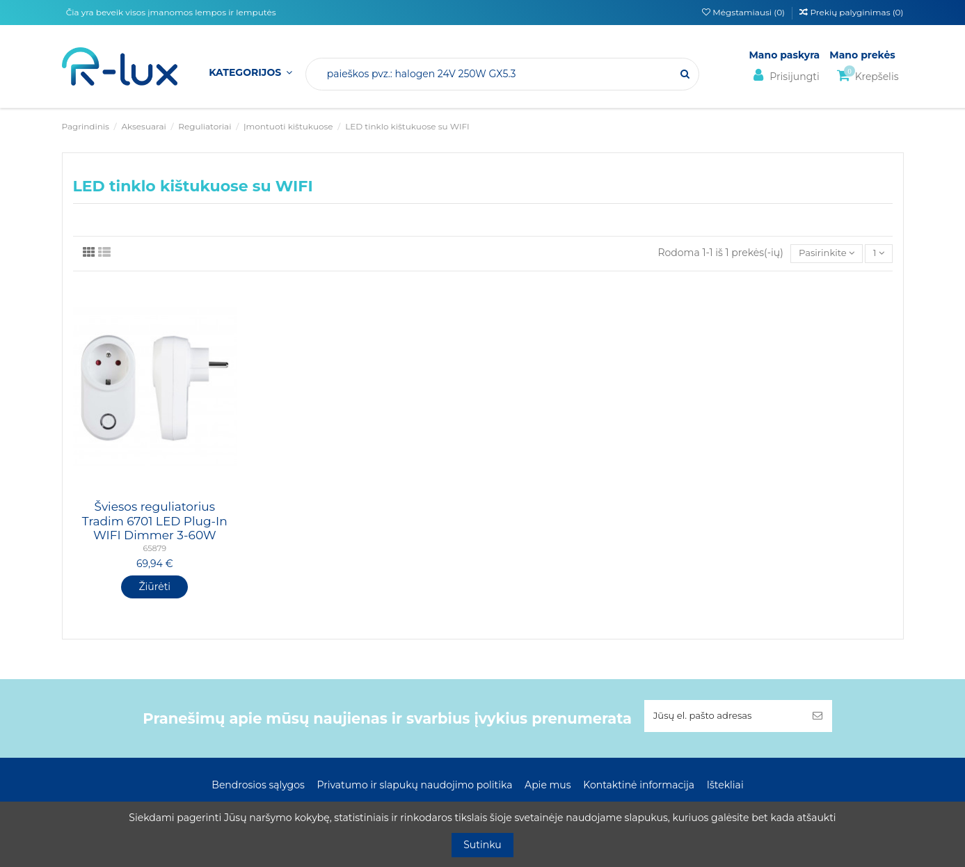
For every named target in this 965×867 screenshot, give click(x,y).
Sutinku (482, 844)
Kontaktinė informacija (638, 787)
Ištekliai (725, 787)
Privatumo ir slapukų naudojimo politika (414, 787)
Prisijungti (784, 75)
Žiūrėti (154, 587)
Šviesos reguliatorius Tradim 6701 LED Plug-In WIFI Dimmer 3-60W (155, 522)
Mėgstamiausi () (744, 12)
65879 (154, 550)
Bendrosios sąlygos (258, 787)
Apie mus (548, 787)
